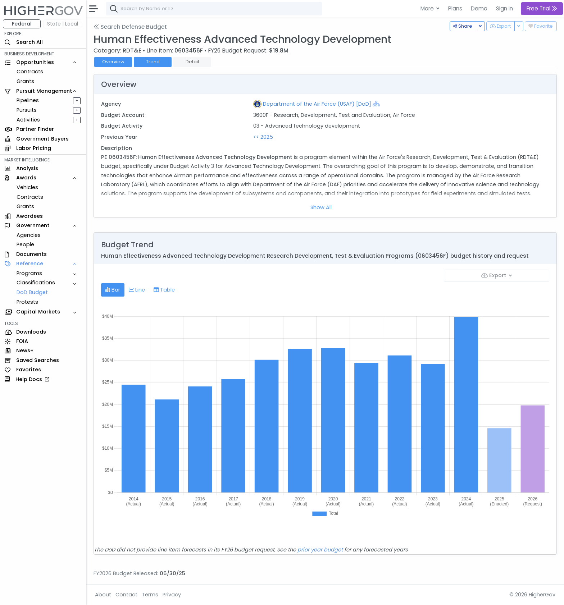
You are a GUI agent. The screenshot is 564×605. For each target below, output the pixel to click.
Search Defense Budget (130, 27)
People (25, 244)
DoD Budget (32, 292)
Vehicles (27, 187)
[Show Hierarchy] (376, 103)
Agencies (29, 235)
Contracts (30, 71)
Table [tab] (164, 289)
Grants (25, 81)
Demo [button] (479, 8)
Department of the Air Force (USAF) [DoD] (317, 103)
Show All (321, 207)
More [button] (427, 8)
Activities (28, 119)
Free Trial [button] (542, 8)
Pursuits (27, 110)
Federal (22, 23)
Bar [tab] (112, 289)
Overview (113, 62)
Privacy (172, 594)
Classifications (36, 282)
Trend (153, 62)
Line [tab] (137, 289)
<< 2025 (263, 137)
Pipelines (28, 100)
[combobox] (214, 8)
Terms (150, 594)
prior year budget (320, 549)
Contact (126, 594)
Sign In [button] (504, 8)
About (103, 594)
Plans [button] (455, 8)
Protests (27, 302)
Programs (29, 273)
